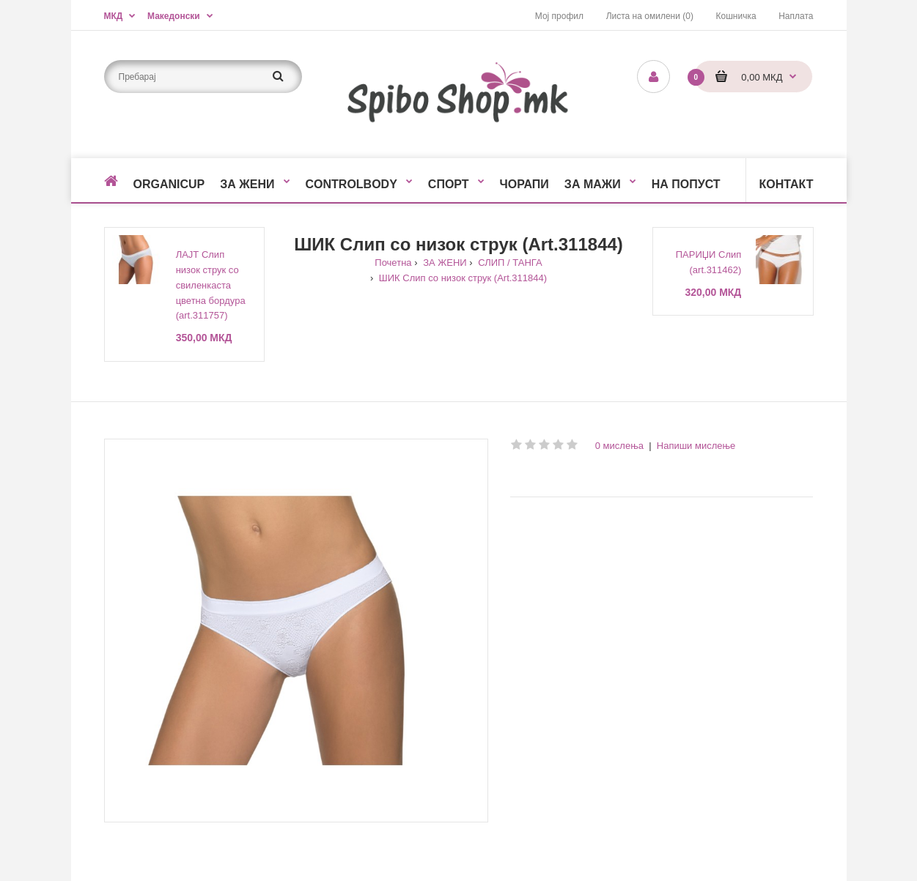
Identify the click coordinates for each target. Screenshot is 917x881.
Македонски (173, 16)
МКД (113, 16)
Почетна (393, 262)
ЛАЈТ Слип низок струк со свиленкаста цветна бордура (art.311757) (211, 285)
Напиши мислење (696, 445)
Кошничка (736, 16)
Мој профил (559, 16)
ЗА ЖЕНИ (444, 262)
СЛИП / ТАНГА (509, 262)
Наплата (795, 16)
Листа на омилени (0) (649, 16)
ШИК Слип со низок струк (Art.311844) (461, 277)
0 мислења (619, 445)
